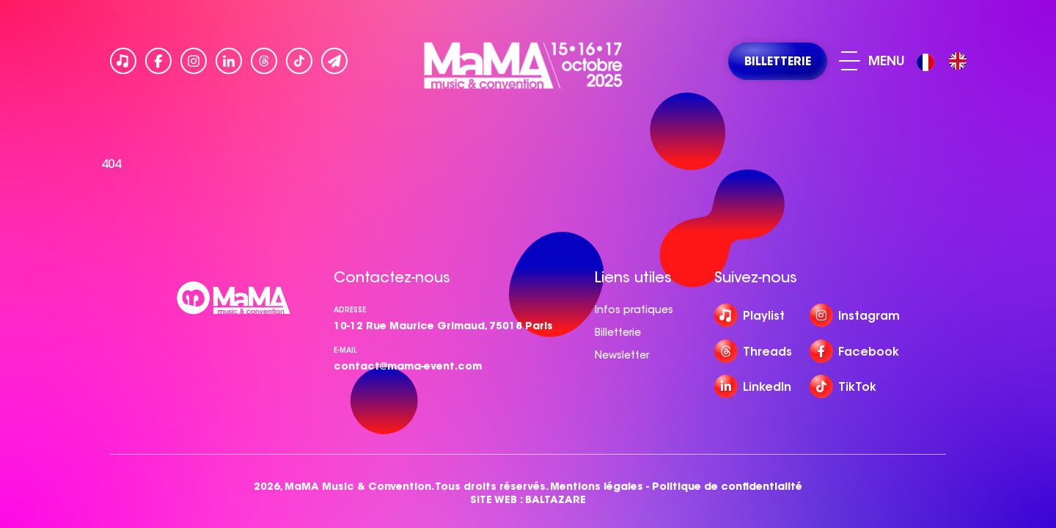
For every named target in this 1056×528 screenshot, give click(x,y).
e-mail (345, 350)
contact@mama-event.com (408, 366)
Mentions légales (596, 486)
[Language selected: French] (945, 61)
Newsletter (622, 355)
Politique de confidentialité (727, 486)
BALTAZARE (555, 500)
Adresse (350, 310)
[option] (958, 60)
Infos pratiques (634, 309)
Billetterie (618, 332)
